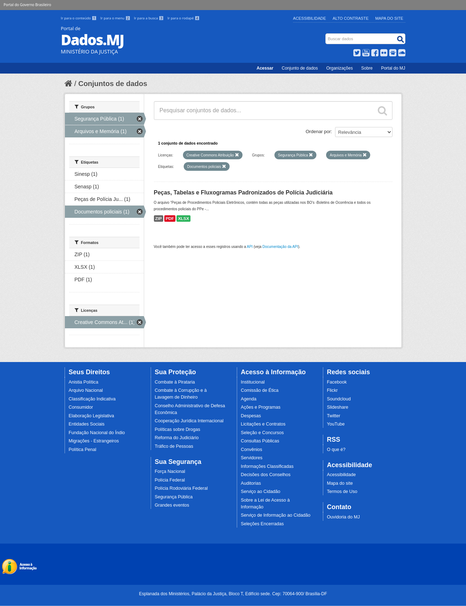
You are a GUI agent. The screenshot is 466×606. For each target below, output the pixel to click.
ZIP (158, 218)
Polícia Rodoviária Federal (181, 488)
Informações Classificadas (267, 466)
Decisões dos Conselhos (266, 474)
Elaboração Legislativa (91, 415)
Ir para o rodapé (183, 18)
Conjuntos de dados (112, 84)
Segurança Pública (174, 496)
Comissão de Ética (259, 390)
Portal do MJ (393, 68)
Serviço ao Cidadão (260, 491)
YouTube (336, 424)
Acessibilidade (309, 18)
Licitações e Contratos (263, 424)
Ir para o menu (115, 18)
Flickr (332, 390)
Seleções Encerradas (262, 523)
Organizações (339, 68)
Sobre (367, 68)
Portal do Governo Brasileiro (27, 4)
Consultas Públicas (260, 440)
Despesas (251, 415)
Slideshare (337, 407)
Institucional (253, 382)
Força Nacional (170, 471)
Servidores (251, 457)
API (250, 247)
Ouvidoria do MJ (343, 517)
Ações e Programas (261, 407)
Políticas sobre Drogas (177, 429)
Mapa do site (340, 483)
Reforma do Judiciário (177, 437)
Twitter (333, 415)
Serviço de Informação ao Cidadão (275, 515)
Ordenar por (318, 131)
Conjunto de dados (300, 68)
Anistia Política (83, 382)
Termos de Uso (342, 491)
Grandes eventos (172, 505)
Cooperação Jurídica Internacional (189, 420)
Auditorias (251, 483)
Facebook (337, 382)
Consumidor (81, 407)
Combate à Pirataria (175, 382)
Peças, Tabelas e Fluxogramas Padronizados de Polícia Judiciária (243, 192)
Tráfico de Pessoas (174, 446)
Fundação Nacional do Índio (97, 432)
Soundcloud (339, 398)
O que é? (336, 449)
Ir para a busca (149, 18)
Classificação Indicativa (92, 398)
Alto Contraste (350, 18)
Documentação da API (280, 247)
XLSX (183, 218)
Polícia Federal (170, 480)
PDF (170, 218)
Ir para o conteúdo (79, 18)
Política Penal (82, 449)
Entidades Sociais (86, 424)
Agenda (248, 398)
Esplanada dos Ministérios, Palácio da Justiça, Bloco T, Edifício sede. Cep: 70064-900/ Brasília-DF (233, 593)
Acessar (264, 68)
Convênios (251, 449)
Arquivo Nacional (86, 390)
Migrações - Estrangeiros (94, 440)
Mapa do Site (389, 18)
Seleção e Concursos (262, 432)
